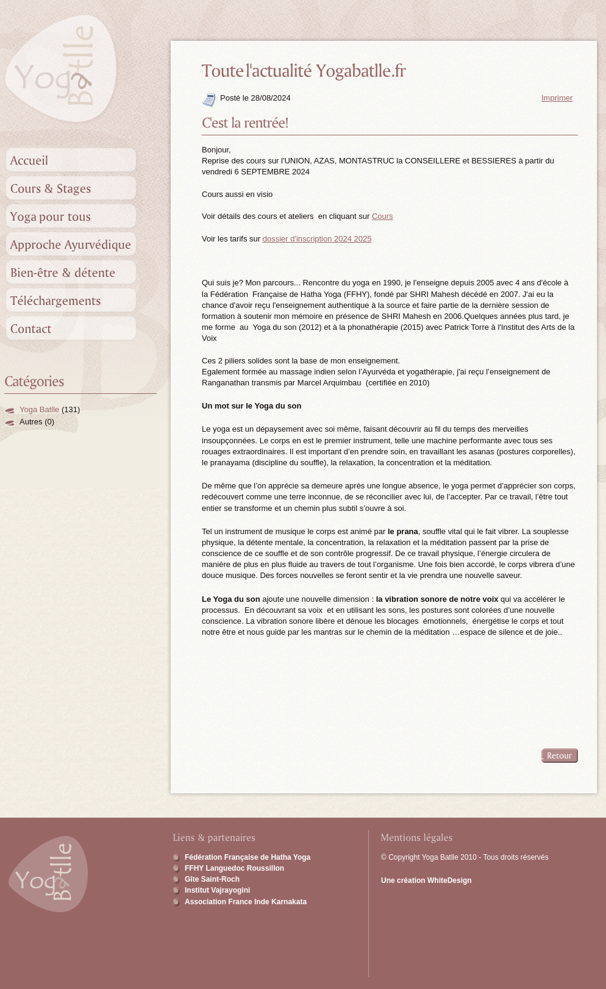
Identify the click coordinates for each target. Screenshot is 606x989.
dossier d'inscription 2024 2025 (317, 238)
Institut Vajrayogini (217, 890)
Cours (382, 216)
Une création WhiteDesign (426, 880)
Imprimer (556, 97)
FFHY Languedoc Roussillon (234, 868)
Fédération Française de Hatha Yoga (247, 857)
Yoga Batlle (39, 409)
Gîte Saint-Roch (212, 879)
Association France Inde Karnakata (246, 902)
